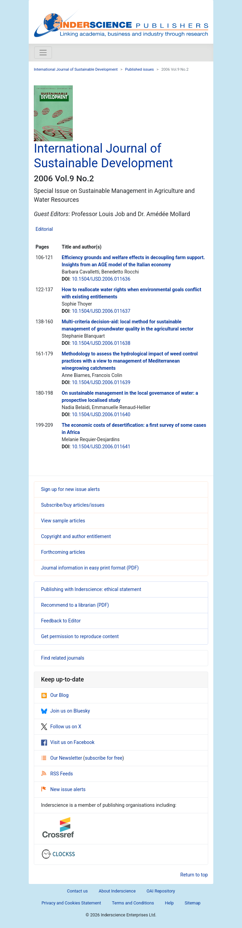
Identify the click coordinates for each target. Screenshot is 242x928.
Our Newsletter (62, 758)
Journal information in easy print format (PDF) (90, 568)
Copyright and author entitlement (76, 536)
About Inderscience (117, 891)
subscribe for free (103, 758)
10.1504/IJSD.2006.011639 (101, 382)
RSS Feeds (57, 773)
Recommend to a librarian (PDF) (75, 605)
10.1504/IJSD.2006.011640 (101, 414)
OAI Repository (161, 891)
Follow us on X (61, 726)
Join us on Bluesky (65, 711)
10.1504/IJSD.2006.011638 (101, 343)
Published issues (139, 69)
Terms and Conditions (133, 902)
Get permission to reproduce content (80, 636)
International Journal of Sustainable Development (76, 69)
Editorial (44, 229)
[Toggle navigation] (43, 52)
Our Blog (55, 695)
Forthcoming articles (63, 552)
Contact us (77, 891)
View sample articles (63, 520)
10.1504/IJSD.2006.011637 (101, 311)
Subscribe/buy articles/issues (72, 505)
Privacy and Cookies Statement (71, 902)
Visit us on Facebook (67, 742)
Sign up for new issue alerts (70, 489)
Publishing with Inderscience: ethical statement (91, 589)
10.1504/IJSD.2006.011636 (101, 279)
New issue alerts (63, 789)
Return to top (194, 874)
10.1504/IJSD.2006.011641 (101, 446)
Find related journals (62, 658)
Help (169, 902)
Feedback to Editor (61, 620)
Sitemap (192, 902)
